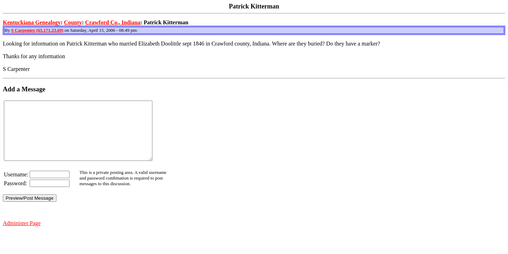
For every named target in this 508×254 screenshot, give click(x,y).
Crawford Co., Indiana (112, 22)
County (73, 22)
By (8, 30)
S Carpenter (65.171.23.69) (37, 30)
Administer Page (22, 235)
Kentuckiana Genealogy (32, 22)
